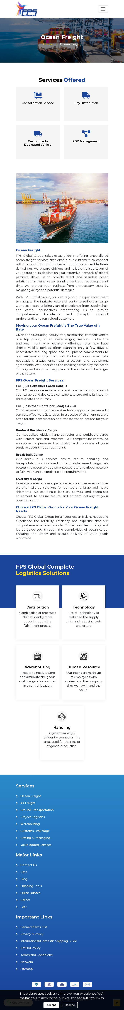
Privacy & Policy (31, 934)
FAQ (23, 907)
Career (25, 900)
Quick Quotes (30, 893)
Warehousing (30, 824)
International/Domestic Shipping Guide (48, 941)
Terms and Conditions (36, 955)
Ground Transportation (37, 810)
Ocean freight (70, 44)
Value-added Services (36, 845)
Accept (51, 1005)
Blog (23, 879)
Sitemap (26, 969)
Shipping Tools (31, 886)
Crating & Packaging (35, 838)
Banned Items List (33, 927)
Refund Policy (30, 948)
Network (26, 962)
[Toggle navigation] (103, 9)
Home (47, 44)
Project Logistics (32, 817)
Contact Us (28, 865)
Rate (23, 872)
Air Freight (27, 803)
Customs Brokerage (35, 831)
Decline (70, 1005)
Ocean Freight (30, 796)
